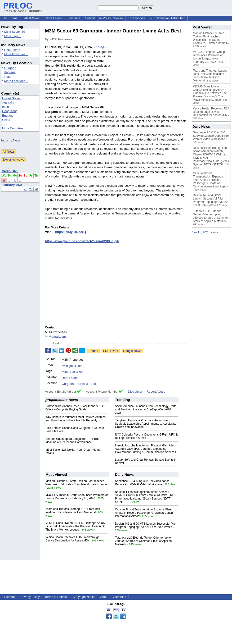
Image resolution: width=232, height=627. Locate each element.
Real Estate (12, 50)
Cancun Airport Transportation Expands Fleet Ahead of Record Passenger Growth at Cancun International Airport (144, 513)
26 (36, 189)
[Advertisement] (151, 79)
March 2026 (10, 171)
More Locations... (16, 81)
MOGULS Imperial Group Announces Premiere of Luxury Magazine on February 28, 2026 (76, 496)
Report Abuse (156, 391)
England (7, 115)
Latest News (31, 18)
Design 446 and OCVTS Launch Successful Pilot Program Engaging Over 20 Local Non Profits (145, 525)
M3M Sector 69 (14, 31)
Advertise (119, 597)
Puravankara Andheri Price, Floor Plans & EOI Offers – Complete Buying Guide (74, 407)
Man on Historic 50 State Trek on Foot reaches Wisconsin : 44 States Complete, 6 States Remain (76, 482)
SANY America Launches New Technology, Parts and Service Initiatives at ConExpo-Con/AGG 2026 (145, 409)
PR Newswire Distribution (167, 18)
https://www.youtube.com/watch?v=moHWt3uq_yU (82, 241)
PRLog (99, 47)
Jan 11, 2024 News (205, 232)
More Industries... (16, 54)
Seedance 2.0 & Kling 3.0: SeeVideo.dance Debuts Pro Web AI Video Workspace (142, 482)
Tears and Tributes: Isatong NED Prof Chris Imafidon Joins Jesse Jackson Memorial (72, 510)
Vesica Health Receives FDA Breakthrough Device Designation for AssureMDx (72, 539)
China (6, 120)
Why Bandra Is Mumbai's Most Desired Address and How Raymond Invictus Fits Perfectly (75, 418)
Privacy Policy (30, 597)
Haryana (9, 72)
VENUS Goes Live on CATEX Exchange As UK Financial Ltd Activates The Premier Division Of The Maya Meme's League (75, 526)
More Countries (12, 128)
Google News (132, 351)
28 (25, 189)
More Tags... (12, 36)
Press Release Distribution (23, 9)
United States (11, 98)
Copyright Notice (83, 597)
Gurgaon (10, 68)
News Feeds (53, 18)
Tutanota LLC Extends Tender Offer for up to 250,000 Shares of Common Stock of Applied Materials (143, 541)
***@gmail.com (55, 336)
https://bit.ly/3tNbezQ (70, 232)
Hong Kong (10, 111)
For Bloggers (136, 18)
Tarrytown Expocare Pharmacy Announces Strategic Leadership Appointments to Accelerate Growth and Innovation (145, 424)
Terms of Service (56, 597)
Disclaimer (135, 391)
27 (30, 189)
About (104, 597)
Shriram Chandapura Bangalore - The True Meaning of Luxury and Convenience (72, 440)
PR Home (11, 18)
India (7, 76)
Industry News (11, 140)
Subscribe (73, 18)
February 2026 (12, 184)
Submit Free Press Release (104, 18)
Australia (8, 102)
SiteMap (10, 597)
